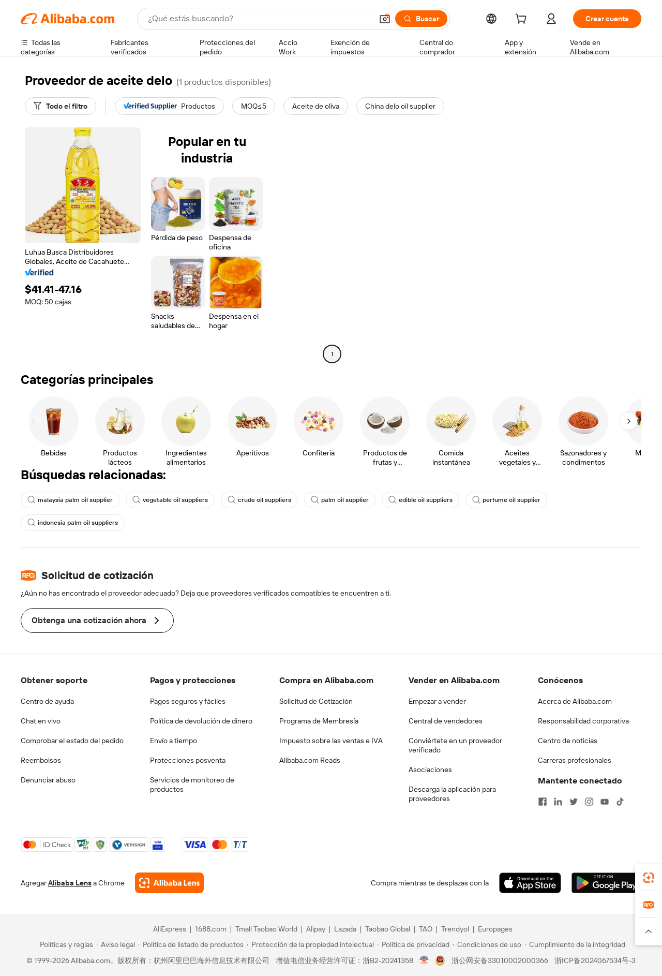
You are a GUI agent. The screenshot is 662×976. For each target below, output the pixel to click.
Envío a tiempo (173, 740)
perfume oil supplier (506, 500)
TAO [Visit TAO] (425, 929)
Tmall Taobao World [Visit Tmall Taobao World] (266, 929)
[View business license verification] (424, 960)
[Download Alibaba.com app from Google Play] (606, 883)
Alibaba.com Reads (309, 760)
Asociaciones (430, 769)
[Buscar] (421, 18)
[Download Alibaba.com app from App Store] (530, 883)
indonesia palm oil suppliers (72, 523)
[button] (385, 18)
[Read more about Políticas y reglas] (65, 944)
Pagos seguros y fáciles (187, 701)
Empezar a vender (437, 701)
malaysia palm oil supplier (70, 500)
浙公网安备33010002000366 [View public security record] (500, 960)
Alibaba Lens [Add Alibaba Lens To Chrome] (70, 883)
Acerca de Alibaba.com (575, 701)
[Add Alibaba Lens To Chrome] (169, 883)
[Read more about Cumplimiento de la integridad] (574, 944)
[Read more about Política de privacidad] (413, 944)
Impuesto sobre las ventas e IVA (331, 740)
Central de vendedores (446, 721)
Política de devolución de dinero (201, 721)
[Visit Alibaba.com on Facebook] (542, 801)
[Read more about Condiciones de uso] (487, 944)
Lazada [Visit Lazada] (345, 929)
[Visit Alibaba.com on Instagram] (589, 801)
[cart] (523, 20)
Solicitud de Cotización (316, 701)
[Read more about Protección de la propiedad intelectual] (310, 944)
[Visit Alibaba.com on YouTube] (604, 801)
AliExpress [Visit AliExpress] (169, 929)
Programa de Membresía (318, 721)
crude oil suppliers (259, 500)
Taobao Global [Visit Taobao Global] (387, 929)
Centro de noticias (567, 740)
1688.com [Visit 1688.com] (211, 929)
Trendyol (455, 929)
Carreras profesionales (574, 760)
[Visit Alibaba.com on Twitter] (573, 801)
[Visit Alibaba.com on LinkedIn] (558, 801)
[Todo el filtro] (60, 106)
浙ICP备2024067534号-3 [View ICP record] (595, 960)
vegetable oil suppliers (170, 500)
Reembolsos (41, 760)
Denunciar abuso (48, 780)
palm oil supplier (340, 500)
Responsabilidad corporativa (583, 721)
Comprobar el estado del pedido (72, 740)
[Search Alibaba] (259, 18)
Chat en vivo (41, 721)
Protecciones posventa (187, 760)
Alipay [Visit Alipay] (315, 929)
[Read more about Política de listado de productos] (191, 944)
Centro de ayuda (47, 701)
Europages (495, 929)
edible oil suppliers (420, 500)
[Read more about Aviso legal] (115, 944)
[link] (648, 877)
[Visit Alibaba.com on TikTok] (620, 801)
